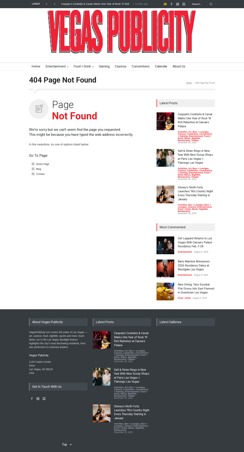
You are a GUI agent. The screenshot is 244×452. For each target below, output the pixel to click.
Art (189, 132)
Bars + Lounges (201, 132)
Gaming (104, 66)
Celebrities (192, 134)
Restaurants (184, 140)
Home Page (42, 164)
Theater (195, 140)
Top (64, 444)
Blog (38, 169)
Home (36, 66)
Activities (182, 132)
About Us (179, 66)
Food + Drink (82, 66)
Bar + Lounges (195, 205)
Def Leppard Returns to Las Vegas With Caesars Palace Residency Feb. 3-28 (195, 242)
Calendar (161, 66)
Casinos (120, 66)
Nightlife (196, 138)
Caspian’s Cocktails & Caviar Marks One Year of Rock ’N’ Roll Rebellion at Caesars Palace (95, 4)
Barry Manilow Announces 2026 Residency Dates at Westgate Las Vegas (194, 265)
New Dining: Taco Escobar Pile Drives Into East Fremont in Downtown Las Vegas (196, 288)
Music (187, 138)
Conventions (141, 66)
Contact (40, 174)
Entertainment (56, 66)
